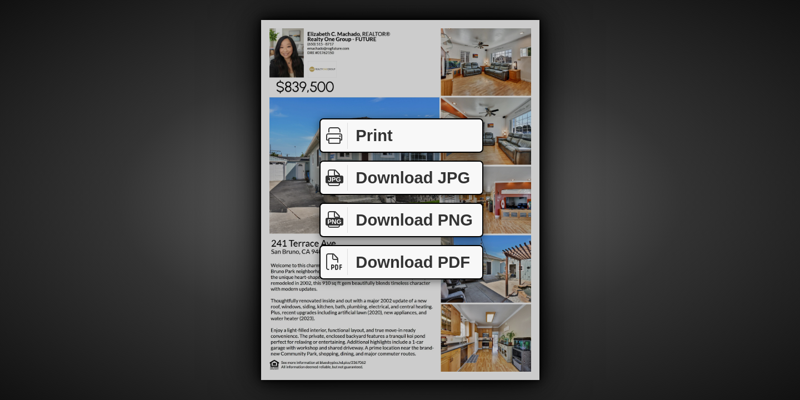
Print (357, 136)
